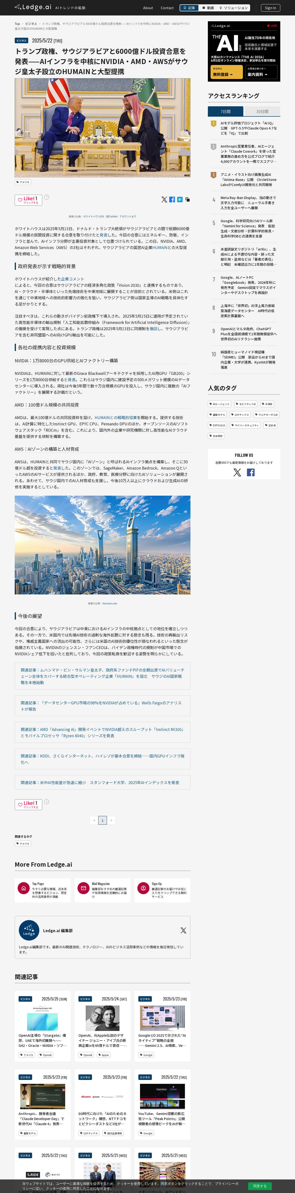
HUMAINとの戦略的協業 (116, 417)
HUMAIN (160, 247)
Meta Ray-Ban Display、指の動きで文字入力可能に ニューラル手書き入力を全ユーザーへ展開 (248, 202)
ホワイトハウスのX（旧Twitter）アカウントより (109, 216)
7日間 (226, 111)
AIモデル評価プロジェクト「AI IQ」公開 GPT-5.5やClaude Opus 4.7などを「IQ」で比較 (249, 128)
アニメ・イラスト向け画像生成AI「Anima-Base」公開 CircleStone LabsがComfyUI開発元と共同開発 (248, 179)
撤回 (153, 328)
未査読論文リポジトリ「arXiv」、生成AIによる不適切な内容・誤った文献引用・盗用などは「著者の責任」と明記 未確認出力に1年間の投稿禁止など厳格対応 (249, 257)
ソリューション (236, 7)
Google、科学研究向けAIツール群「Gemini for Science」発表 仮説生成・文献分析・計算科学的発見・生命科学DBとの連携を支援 (248, 228)
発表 (103, 235)
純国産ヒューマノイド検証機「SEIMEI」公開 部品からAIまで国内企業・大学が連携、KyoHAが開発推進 (248, 360)
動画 (210, 7)
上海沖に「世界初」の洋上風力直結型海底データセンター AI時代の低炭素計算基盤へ (248, 310)
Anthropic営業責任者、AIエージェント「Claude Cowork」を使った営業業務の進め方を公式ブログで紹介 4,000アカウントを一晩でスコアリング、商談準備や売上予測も (249, 154)
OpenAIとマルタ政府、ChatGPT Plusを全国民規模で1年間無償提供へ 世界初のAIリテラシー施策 (249, 333)
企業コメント (72, 279)
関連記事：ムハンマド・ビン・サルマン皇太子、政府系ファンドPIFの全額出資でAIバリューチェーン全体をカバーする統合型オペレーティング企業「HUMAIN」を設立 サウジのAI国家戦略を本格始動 (102, 676)
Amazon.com (110, 603)
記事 (191, 7)
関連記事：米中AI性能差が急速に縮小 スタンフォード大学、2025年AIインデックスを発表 (100, 782)
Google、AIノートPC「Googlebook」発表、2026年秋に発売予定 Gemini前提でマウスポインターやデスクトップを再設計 (248, 285)
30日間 (262, 111)
